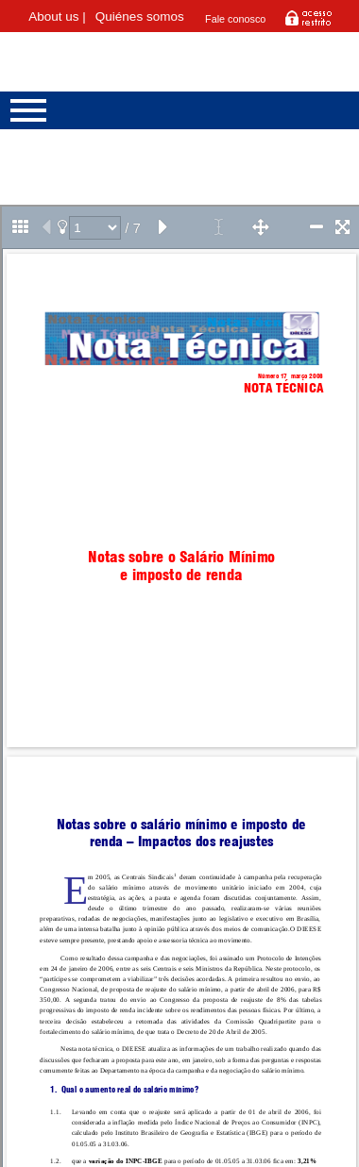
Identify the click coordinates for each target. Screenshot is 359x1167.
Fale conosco (235, 19)
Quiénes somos (139, 16)
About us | (57, 16)
